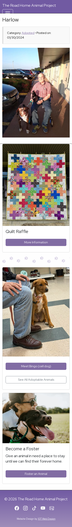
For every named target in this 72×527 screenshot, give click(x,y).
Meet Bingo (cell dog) (36, 366)
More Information (36, 242)
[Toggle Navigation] (7, 13)
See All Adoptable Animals (36, 380)
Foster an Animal (36, 474)
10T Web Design (46, 518)
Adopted (28, 33)
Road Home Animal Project (29, 5)
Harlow (10, 19)
